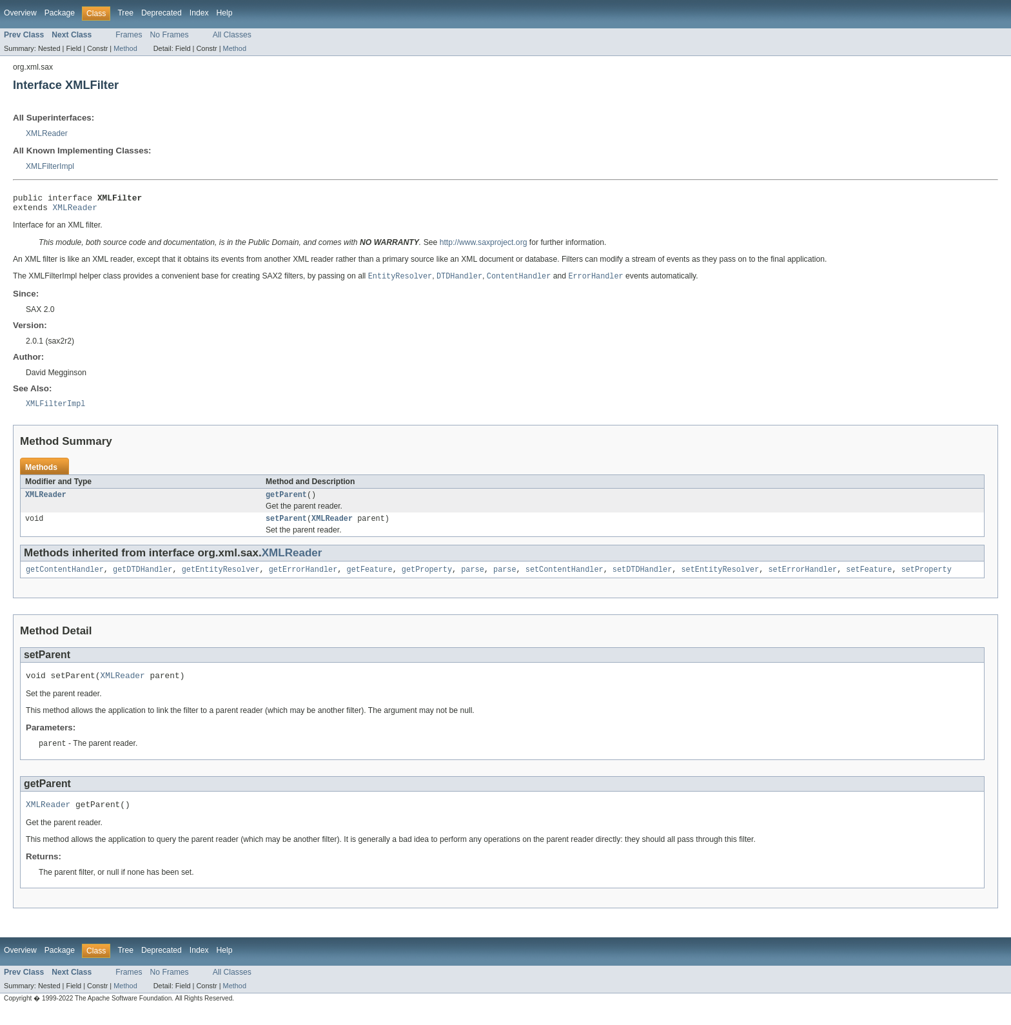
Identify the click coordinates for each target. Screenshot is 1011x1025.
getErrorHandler (303, 579)
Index (199, 12)
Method (125, 48)
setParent (286, 527)
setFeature (869, 579)
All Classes (232, 34)
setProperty (926, 579)
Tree (125, 12)
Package (59, 12)
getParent (286, 501)
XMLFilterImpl (50, 166)
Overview (20, 12)
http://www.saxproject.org (483, 246)
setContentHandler (564, 579)
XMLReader (47, 133)
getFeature (369, 579)
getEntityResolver (221, 579)
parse (472, 579)
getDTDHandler (142, 579)
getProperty (427, 579)
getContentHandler (65, 579)
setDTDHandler (642, 579)
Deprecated (161, 12)
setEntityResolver (720, 579)
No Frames (169, 34)
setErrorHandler (802, 579)
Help (225, 12)
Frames (128, 34)
